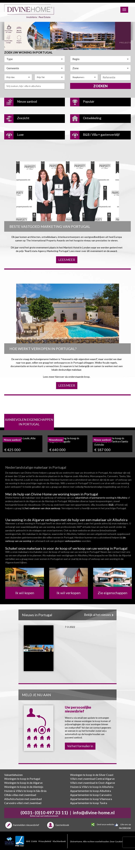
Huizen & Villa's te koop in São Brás (25, 790)
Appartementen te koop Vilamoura (91, 799)
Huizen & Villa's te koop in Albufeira (91, 786)
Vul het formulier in (80, 746)
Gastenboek (57, 824)
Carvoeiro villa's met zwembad (22, 803)
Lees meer (66, 260)
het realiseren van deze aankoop (42, 508)
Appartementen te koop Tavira (88, 803)
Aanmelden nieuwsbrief (21, 824)
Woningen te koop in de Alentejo (23, 786)
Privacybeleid (44, 841)
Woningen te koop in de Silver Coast (91, 774)
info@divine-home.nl (94, 812)
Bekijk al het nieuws (98, 615)
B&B (111, 504)
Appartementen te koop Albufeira (90, 790)
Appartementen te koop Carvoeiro (91, 794)
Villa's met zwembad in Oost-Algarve (92, 782)
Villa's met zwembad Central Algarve (92, 778)
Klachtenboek (59, 841)
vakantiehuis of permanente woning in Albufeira (101, 497)
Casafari (119, 841)
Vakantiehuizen (13, 774)
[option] (67, 36)
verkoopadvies (73, 540)
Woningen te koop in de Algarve (23, 782)
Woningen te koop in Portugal (22, 778)
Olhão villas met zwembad (20, 794)
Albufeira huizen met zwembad (23, 799)
